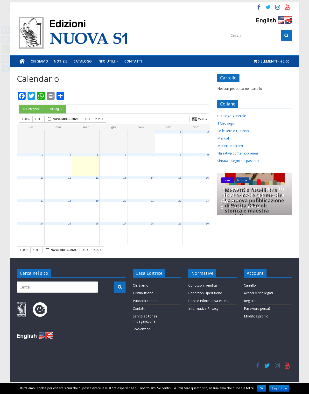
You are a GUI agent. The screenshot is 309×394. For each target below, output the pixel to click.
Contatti (133, 61)
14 (152, 177)
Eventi (228, 180)
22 (179, 200)
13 (124, 177)
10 (42, 177)
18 (69, 200)
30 (207, 223)
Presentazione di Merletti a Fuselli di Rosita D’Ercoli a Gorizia (255, 195)
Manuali (223, 138)
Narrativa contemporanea (237, 153)
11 (69, 177)
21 (152, 200)
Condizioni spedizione (205, 293)
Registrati (251, 300)
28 (152, 223)
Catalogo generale (231, 115)
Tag (56, 109)
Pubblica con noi (145, 300)
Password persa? (257, 308)
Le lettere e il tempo (233, 130)
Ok (261, 388)
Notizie (61, 61)
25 (69, 223)
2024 (25, 119)
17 (42, 200)
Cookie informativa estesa (208, 300)
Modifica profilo (256, 316)
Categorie (33, 109)
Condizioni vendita (202, 285)
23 (207, 200)
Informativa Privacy (203, 308)
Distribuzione (143, 293)
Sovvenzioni (142, 329)
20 (124, 200)
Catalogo (82, 61)
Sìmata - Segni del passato (238, 160)
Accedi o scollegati (258, 293)
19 (97, 200)
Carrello (250, 285)
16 (207, 177)
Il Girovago (225, 123)
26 (97, 223)
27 (124, 223)
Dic (87, 119)
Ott (39, 119)
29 (179, 223)
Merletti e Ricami (230, 145)
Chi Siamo (39, 61)
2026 (99, 119)
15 (179, 177)
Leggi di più (279, 388)
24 (42, 223)
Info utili (106, 61)
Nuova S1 (257, 207)
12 (97, 177)
